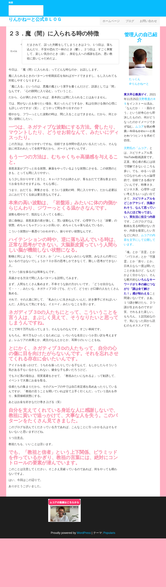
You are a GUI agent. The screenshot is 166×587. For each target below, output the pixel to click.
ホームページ (113, 21)
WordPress (84, 532)
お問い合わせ (149, 21)
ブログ (131, 21)
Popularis (109, 532)
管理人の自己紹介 (140, 37)
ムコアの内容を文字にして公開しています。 (139, 240)
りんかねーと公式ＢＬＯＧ (35, 19)
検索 (11, 2)
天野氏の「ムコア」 (137, 148)
